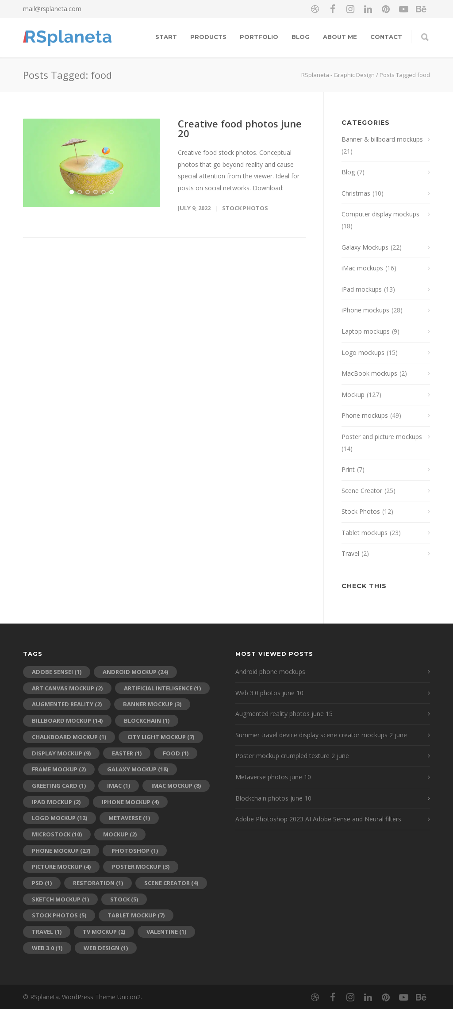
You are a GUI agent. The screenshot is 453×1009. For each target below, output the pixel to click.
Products (208, 36)
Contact (386, 36)
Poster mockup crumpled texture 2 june (292, 755)
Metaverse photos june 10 (273, 777)
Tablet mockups (365, 532)
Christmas (356, 193)
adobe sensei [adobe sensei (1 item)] (56, 672)
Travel (350, 553)
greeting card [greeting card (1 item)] (59, 785)
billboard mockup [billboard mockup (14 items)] (67, 720)
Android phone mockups (270, 671)
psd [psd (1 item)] (42, 883)
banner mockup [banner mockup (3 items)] (152, 704)
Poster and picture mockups (382, 436)
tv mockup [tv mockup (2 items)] (104, 932)
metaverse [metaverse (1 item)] (129, 818)
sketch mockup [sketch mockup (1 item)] (60, 899)
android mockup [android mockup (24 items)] (135, 672)
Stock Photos (245, 208)
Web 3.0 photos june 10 (269, 693)
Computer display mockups (380, 214)
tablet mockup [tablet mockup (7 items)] (136, 915)
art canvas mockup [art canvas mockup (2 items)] (67, 688)
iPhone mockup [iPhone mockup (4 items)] (130, 802)
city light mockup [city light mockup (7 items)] (160, 737)
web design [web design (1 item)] (106, 948)
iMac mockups (362, 268)
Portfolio (259, 36)
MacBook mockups (369, 373)
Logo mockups (363, 352)
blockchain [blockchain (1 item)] (146, 720)
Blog (301, 36)
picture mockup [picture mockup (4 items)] (61, 866)
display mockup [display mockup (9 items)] (61, 753)
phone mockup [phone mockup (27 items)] (61, 851)
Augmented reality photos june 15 (284, 713)
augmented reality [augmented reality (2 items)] (67, 704)
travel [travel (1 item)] (46, 932)
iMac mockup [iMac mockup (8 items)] (176, 785)
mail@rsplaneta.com (52, 8)
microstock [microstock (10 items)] (57, 834)
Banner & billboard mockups (382, 139)
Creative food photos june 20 (240, 128)
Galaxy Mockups (365, 247)
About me (340, 36)
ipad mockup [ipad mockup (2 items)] (56, 802)
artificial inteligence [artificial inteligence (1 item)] (162, 688)
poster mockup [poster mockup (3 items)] (140, 866)
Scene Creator (362, 490)
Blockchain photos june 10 (273, 798)
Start (166, 36)
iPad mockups (362, 289)
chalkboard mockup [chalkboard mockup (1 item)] (69, 737)
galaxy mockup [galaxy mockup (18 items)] (137, 769)
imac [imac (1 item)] (118, 785)
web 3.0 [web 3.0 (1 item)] (47, 948)
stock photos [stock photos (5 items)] (59, 915)
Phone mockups (365, 415)
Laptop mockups (366, 331)
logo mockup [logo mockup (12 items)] (59, 818)
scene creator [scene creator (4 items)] (171, 883)
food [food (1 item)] (175, 753)
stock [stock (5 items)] (124, 899)
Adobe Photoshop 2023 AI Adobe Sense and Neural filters (318, 819)
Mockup (353, 394)
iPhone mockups (365, 310)
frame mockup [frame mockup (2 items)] (59, 769)
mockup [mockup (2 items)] (120, 834)
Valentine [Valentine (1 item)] (166, 932)
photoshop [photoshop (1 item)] (134, 851)
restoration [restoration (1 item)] (98, 883)
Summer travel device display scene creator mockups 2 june (321, 735)
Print (348, 469)
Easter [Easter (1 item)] (127, 753)
